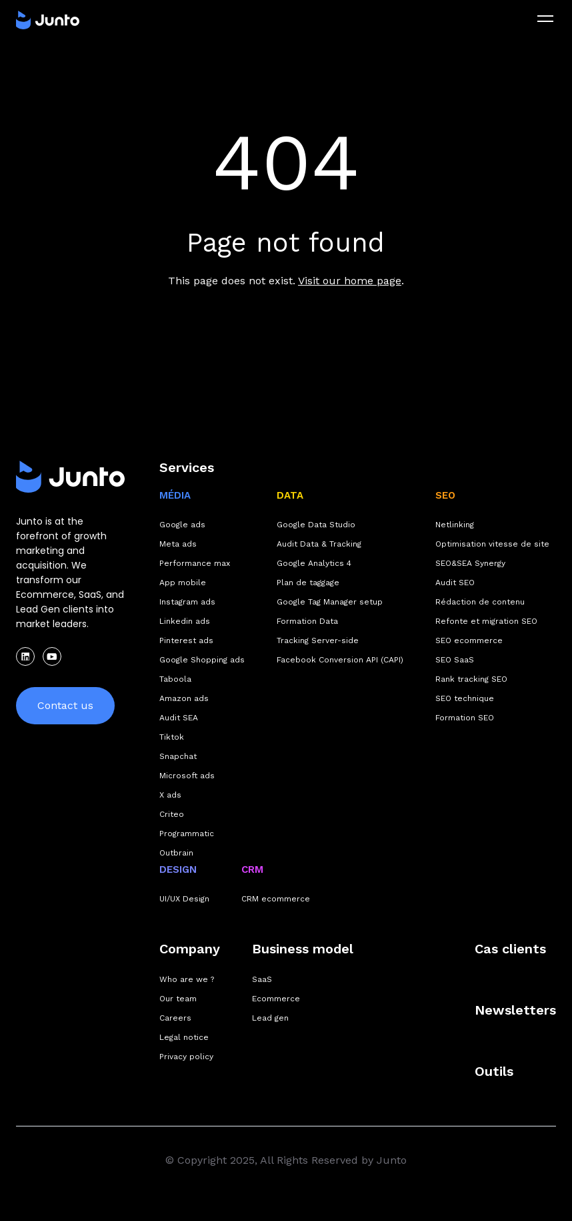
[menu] (545, 18)
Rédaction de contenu (480, 602)
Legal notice (184, 1037)
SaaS (262, 979)
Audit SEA (178, 717)
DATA (290, 495)
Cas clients (510, 948)
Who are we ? (186, 979)
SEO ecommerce (469, 640)
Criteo (171, 814)
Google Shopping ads (202, 659)
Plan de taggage (308, 582)
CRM (252, 869)
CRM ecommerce (275, 898)
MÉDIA (175, 495)
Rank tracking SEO (471, 679)
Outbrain (176, 852)
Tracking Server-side (318, 640)
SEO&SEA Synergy (470, 563)
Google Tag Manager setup (330, 602)
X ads (170, 795)
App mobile (182, 582)
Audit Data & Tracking (319, 544)
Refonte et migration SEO (486, 621)
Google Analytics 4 (314, 563)
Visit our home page (349, 280)
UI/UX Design (184, 898)
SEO (445, 495)
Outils (494, 1071)
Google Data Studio (316, 524)
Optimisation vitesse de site (492, 544)
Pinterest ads (186, 640)
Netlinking (454, 524)
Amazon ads (184, 698)
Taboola (175, 679)
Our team (178, 998)
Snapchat (178, 756)
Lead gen (270, 1018)
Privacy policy (186, 1056)
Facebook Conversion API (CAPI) (340, 659)
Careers (175, 1018)
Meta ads (178, 544)
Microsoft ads (187, 775)
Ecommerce (276, 998)
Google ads (182, 524)
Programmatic (186, 833)
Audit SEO (455, 582)
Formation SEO (464, 717)
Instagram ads (187, 602)
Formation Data (307, 621)
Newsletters (515, 1010)
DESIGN (178, 869)
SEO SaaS (454, 659)
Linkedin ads (184, 621)
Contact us (65, 705)
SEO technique (464, 698)
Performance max (194, 563)
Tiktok (171, 737)
